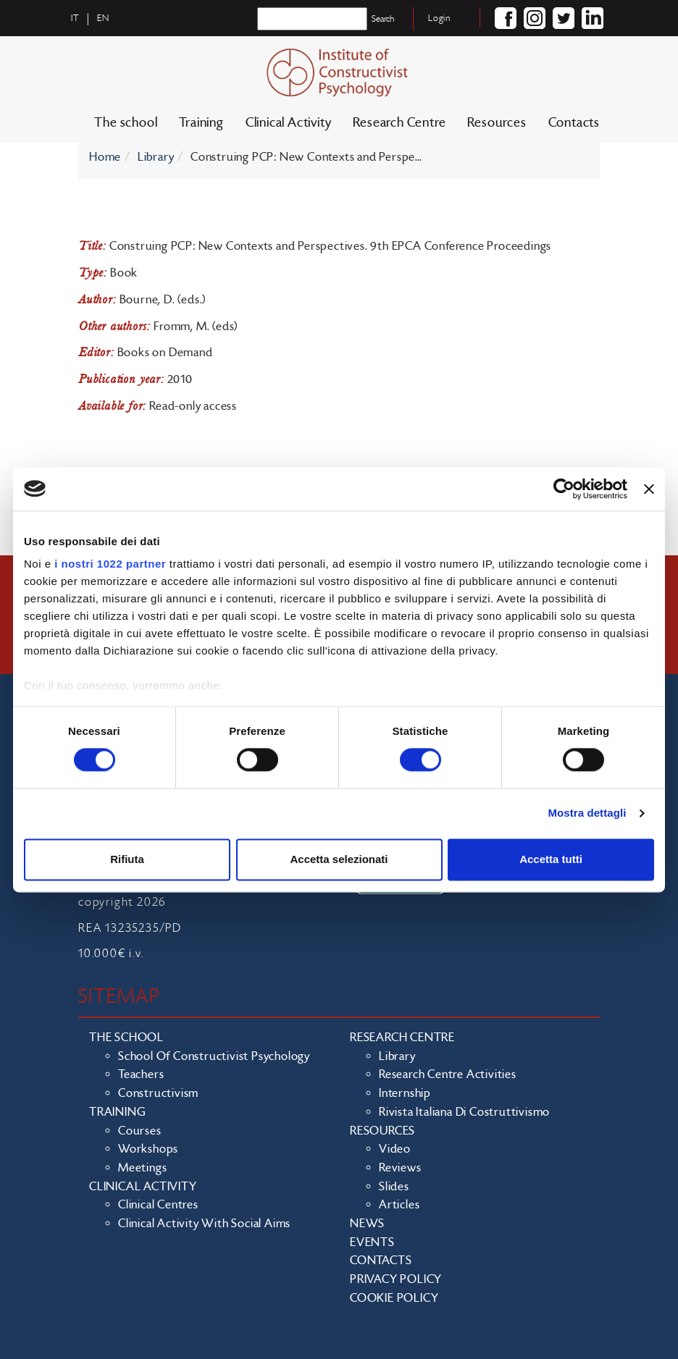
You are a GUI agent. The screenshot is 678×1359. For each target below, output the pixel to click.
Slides (394, 1186)
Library (156, 157)
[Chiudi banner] (649, 489)
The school (125, 122)
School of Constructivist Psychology (214, 1056)
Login (439, 18)
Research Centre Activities (447, 1074)
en (103, 18)
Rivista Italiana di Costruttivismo (464, 1112)
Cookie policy (394, 1298)
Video (395, 1149)
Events (372, 1242)
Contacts (574, 122)
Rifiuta (127, 859)
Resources (496, 122)
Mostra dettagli (587, 813)
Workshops (148, 1149)
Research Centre (399, 122)
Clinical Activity (289, 122)
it (75, 18)
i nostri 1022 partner (110, 564)
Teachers (141, 1074)
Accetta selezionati (339, 859)
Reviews (400, 1168)
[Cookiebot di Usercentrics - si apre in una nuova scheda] (564, 489)
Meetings (142, 1168)
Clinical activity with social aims (204, 1223)
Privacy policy (396, 1279)
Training (201, 122)
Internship (405, 1093)
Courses (140, 1131)
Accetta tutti (550, 859)
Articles (399, 1205)
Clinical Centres (158, 1205)
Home (105, 157)
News (367, 1223)
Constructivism (158, 1093)
